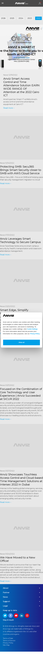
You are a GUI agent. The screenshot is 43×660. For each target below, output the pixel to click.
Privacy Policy (35, 334)
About (5, 588)
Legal (5, 606)
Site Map (6, 645)
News (5, 597)
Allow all (21, 342)
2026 (3, 18)
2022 (38, 18)
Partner (6, 592)
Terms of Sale (8, 638)
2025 (12, 18)
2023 (29, 18)
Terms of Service (9, 641)
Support (6, 601)
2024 (21, 18)
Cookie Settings (32, 329)
